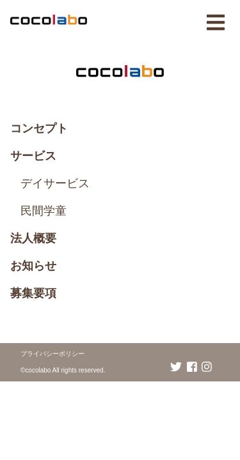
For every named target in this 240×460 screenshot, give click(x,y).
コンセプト (39, 128)
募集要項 (33, 293)
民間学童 (43, 210)
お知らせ (33, 265)
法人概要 (33, 238)
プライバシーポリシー (52, 353)
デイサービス (55, 183)
